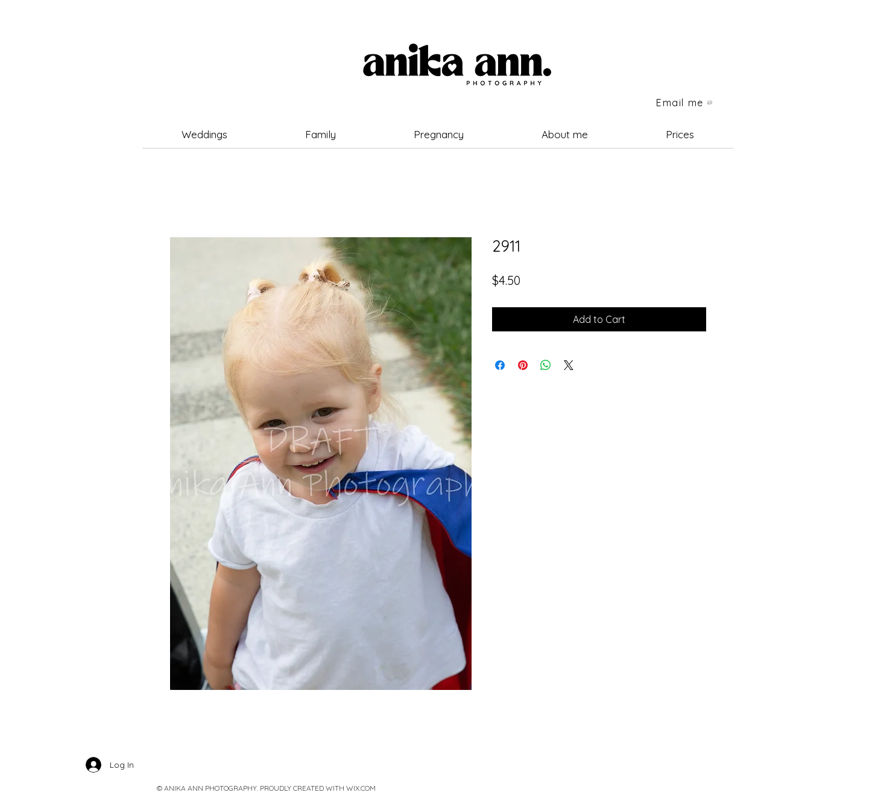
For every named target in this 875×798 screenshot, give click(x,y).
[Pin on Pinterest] (523, 365)
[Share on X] (568, 365)
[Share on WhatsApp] (546, 365)
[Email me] (685, 103)
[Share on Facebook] (500, 365)
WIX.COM (361, 788)
